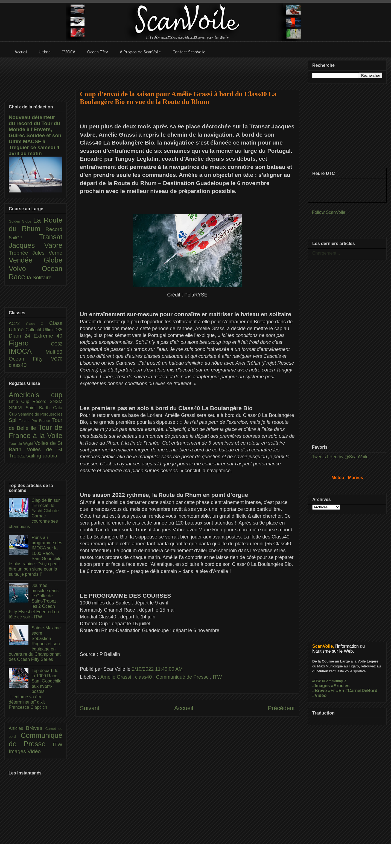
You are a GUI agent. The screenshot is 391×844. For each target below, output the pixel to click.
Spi (14, 420)
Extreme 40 (48, 336)
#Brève (319, 690)
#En (340, 690)
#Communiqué (334, 681)
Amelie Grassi (116, 677)
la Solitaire (39, 277)
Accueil (183, 708)
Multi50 (53, 352)
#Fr (331, 690)
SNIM (17, 407)
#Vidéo (319, 695)
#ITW (316, 681)
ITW (217, 677)
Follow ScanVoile (328, 212)
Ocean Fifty (30, 359)
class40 (144, 677)
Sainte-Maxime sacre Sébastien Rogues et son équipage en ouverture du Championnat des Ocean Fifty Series (35, 644)
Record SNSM (47, 401)
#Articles (340, 685)
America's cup (35, 395)
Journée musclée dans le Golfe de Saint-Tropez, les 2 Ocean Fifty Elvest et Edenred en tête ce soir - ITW (34, 601)
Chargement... (326, 253)
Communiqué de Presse (183, 677)
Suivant (90, 708)
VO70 (56, 359)
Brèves (35, 728)
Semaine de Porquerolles (40, 414)
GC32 (56, 344)
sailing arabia (41, 456)
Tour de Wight (21, 443)
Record (53, 229)
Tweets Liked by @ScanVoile (340, 456)
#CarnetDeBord (361, 690)
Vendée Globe (35, 260)
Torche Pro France (35, 421)
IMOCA (27, 351)
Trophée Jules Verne (35, 253)
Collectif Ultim (39, 329)
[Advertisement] (187, 70)
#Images (321, 685)
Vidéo (34, 751)
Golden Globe (21, 221)
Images (18, 751)
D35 (58, 329)
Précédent (281, 708)
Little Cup (21, 401)
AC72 (17, 323)
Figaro (30, 343)
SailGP (24, 237)
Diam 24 (21, 336)
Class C (37, 324)
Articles (17, 728)
